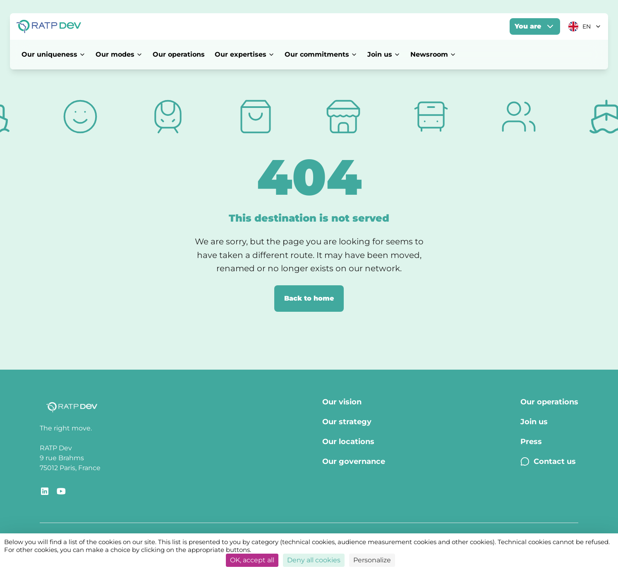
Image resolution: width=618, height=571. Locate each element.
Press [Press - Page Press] (531, 441)
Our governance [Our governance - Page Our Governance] (353, 461)
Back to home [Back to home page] (309, 298)
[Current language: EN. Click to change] (584, 26)
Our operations (179, 54)
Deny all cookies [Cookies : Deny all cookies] (313, 560)
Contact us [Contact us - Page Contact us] (548, 461)
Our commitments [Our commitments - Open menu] (321, 54)
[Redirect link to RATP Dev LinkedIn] (45, 491)
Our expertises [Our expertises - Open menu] (245, 54)
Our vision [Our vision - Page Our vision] (342, 401)
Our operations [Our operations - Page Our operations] (549, 401)
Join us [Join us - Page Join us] (534, 421)
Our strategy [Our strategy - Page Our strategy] (346, 421)
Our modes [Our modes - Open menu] (119, 54)
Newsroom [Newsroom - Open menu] (433, 54)
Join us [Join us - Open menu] (383, 54)
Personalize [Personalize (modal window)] (372, 560)
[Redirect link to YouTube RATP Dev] (61, 491)
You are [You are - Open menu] (535, 26)
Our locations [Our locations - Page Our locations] (348, 441)
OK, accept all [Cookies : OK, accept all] (252, 560)
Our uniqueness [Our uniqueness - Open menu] (54, 54)
